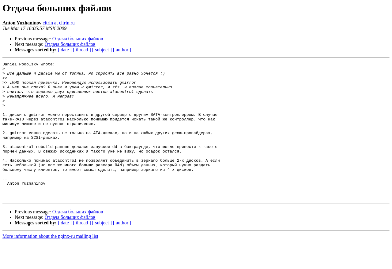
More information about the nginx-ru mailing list (50, 263)
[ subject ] (102, 49)
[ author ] (122, 49)
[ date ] (65, 49)
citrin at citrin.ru (58, 22)
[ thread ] (82, 49)
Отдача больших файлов (77, 38)
